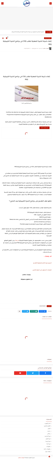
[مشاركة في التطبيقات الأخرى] (19, 311)
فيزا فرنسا (48, 441)
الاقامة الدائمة (48, 38)
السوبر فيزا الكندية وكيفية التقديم (42, 263)
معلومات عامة (47, 449)
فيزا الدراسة (47, 436)
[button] (43, 311)
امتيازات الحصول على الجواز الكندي (42, 270)
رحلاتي (48, 433)
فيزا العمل (48, 438)
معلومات (48, 446)
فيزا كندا (48, 443)
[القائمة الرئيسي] (50, 3)
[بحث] (2, 3)
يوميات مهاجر (21, 457)
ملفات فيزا (47, 451)
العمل (49, 428)
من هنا (17, 240)
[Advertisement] (26, 18)
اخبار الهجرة (47, 423)
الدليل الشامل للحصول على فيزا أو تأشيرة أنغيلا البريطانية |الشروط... (27, 32)
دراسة (48, 431)
